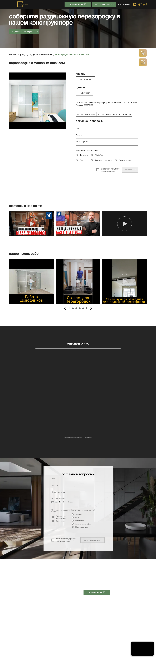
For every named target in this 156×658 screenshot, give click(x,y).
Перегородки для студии (19, 632)
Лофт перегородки (17, 620)
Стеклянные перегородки (20, 618)
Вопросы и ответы (77, 615)
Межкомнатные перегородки (21, 612)
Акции (11, 641)
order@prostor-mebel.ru (68, 592)
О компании (75, 609)
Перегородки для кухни (19, 626)
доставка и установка (108, 114)
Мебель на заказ (17, 55)
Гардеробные (14, 638)
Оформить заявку (92, 540)
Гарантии (44, 615)
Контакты (74, 618)
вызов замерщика (86, 114)
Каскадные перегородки (19, 623)
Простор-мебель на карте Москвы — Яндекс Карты (78, 437)
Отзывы (73, 612)
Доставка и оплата (48, 612)
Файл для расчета (58, 499)
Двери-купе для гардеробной (21, 635)
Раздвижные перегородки (20, 609)
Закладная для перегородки (52, 609)
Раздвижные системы (40, 55)
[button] (65, 308)
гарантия (126, 114)
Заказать (129, 169)
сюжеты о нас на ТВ (77, 4)
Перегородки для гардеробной (22, 629)
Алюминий (85, 79)
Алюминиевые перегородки (20, 615)
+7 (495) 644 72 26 (19, 592)
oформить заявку (103, 4)
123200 (85, 93)
